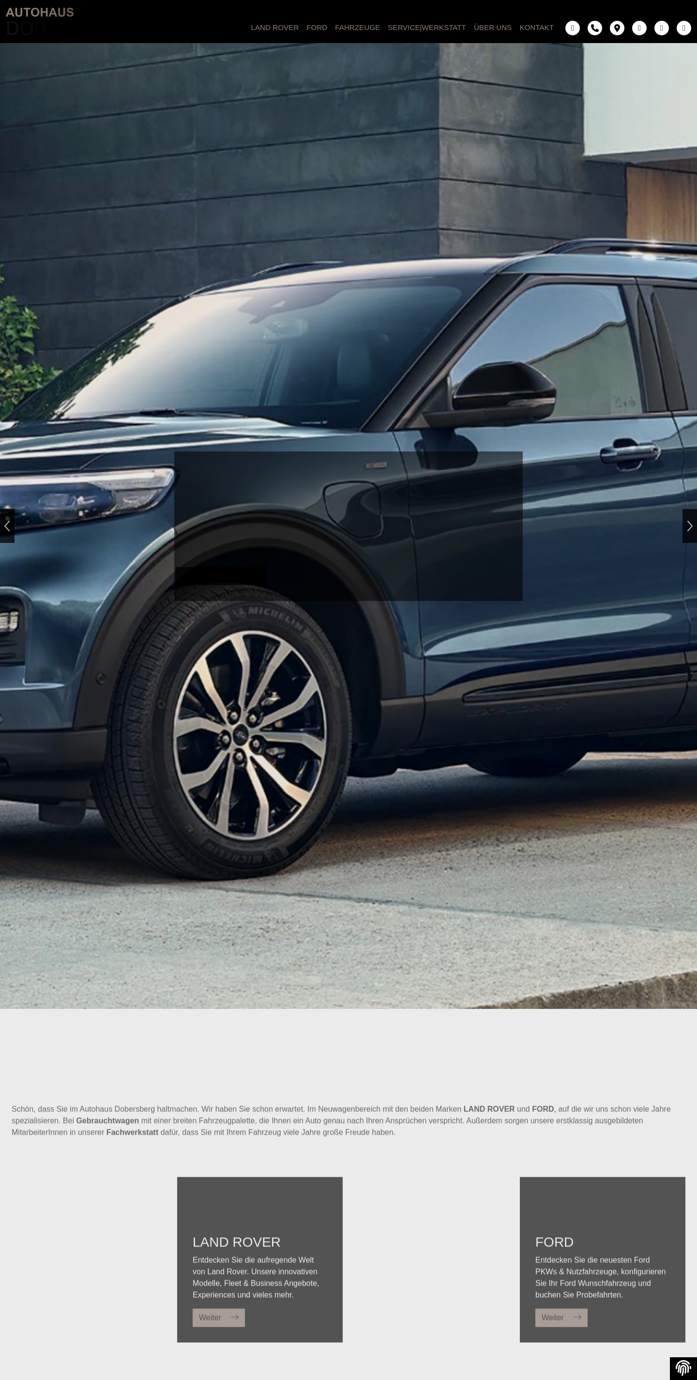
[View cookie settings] (683, 1368)
